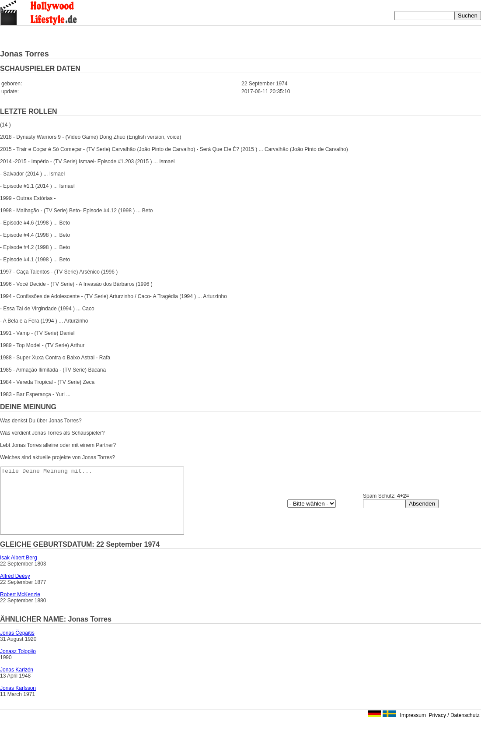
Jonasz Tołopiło (18, 664)
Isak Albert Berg (18, 571)
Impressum (413, 728)
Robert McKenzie (20, 607)
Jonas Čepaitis (17, 646)
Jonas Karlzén (16, 683)
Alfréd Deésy (15, 589)
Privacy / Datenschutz (454, 728)
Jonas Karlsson (18, 701)
